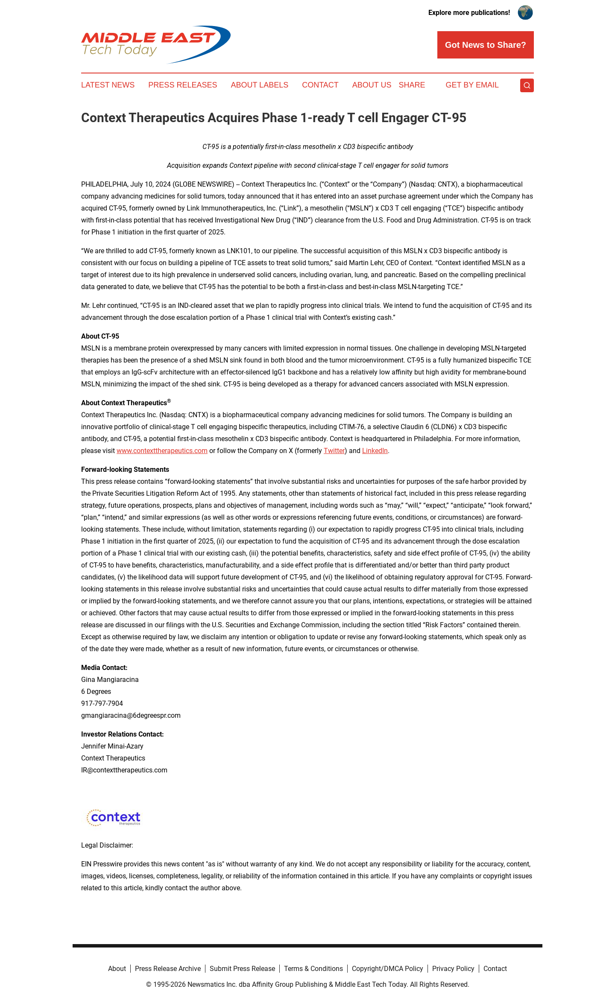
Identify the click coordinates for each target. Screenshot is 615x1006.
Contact (320, 85)
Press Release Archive (168, 969)
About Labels (259, 85)
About (117, 969)
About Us (372, 85)
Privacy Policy (453, 969)
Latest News (108, 85)
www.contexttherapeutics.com (162, 451)
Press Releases (182, 85)
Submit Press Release (242, 969)
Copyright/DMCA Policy (387, 969)
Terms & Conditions (313, 969)
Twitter (334, 451)
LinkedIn (375, 451)
